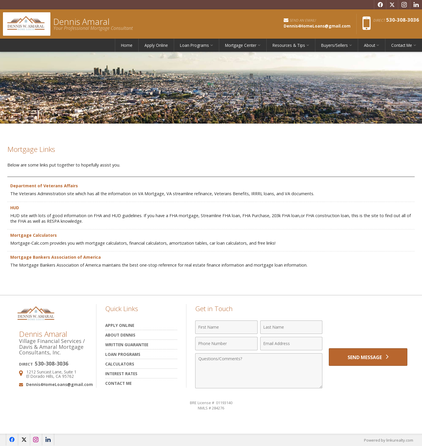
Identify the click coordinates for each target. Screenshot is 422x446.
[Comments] (258, 370)
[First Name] (226, 327)
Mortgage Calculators (33, 235)
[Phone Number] (226, 343)
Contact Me (401, 45)
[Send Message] (368, 357)
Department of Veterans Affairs (44, 185)
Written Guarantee (126, 344)
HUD (14, 207)
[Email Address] (291, 343)
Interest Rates (121, 373)
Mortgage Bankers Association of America (56, 257)
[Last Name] (291, 327)
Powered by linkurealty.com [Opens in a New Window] (388, 440)
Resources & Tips (289, 45)
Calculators (119, 364)
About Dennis (120, 335)
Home (126, 45)
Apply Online (156, 45)
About (369, 45)
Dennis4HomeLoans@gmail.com (59, 384)
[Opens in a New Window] (380, 4)
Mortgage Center (240, 45)
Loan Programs (194, 45)
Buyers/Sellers (334, 45)
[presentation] (368, 330)
